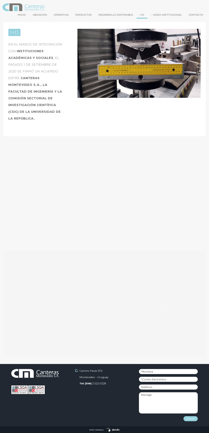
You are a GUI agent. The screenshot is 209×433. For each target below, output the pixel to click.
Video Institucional (166, 14)
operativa (61, 14)
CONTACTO (196, 14)
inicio (22, 14)
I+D (142, 14)
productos (83, 14)
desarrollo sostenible (115, 14)
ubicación (40, 14)
